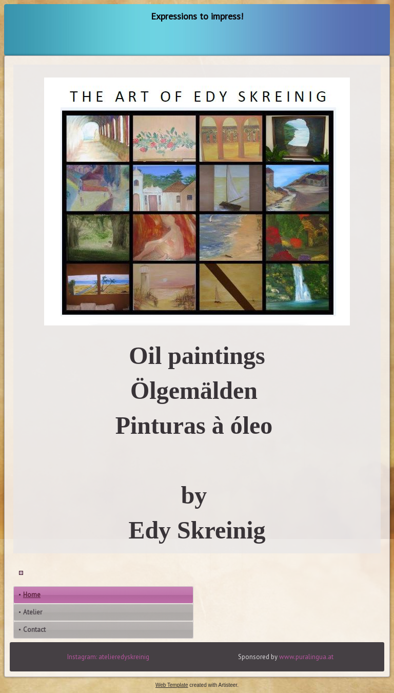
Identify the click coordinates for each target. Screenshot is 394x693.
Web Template (171, 685)
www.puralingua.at (306, 656)
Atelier (32, 612)
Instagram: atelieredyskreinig (108, 656)
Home (32, 594)
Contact (34, 629)
